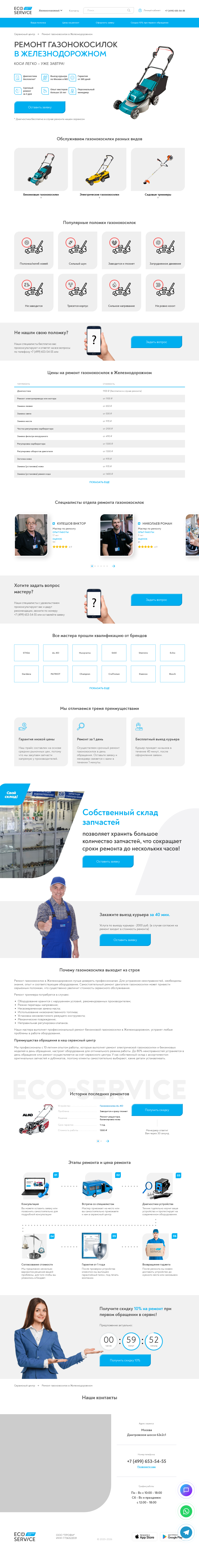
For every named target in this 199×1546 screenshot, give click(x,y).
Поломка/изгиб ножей (34, 263)
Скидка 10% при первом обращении (149, 22)
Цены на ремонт (70, 22)
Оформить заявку (105, 22)
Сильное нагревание (121, 306)
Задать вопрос (156, 342)
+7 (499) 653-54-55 (175, 10)
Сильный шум (77, 263)
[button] (99, 482)
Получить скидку (157, 1110)
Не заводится (33, 306)
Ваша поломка (38, 22)
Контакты (74, 10)
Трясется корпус (77, 306)
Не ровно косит (165, 306)
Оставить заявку (40, 107)
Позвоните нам (146, 1467)
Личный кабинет (152, 10)
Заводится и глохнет (121, 263)
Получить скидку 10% (125, 1360)
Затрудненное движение (165, 263)
